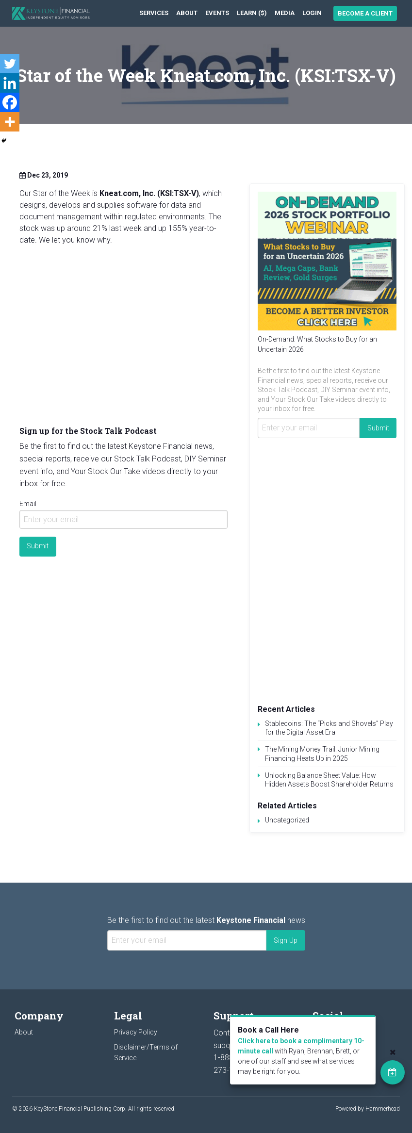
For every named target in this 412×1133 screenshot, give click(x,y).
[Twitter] (9, 63)
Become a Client (365, 13)
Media (285, 12)
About (187, 12)
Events (217, 12)
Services (153, 12)
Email (27, 504)
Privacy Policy (135, 1032)
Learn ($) (252, 12)
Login (312, 12)
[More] (9, 121)
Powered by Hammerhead (367, 1108)
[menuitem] (153, 13)
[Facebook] (9, 102)
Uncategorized (287, 820)
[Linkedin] (9, 83)
